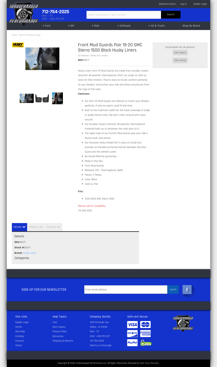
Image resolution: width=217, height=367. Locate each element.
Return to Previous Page (30, 35)
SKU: (80, 60)
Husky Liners (29, 253)
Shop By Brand (191, 26)
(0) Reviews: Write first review (93, 55)
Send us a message (100, 345)
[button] (133, 15)
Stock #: (19, 247)
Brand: (18, 253)
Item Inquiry (180, 52)
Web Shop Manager (149, 363)
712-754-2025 (97, 341)
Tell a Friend (180, 57)
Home (14, 35)
